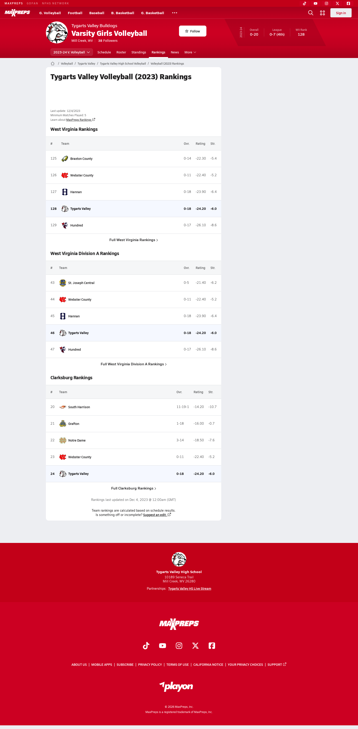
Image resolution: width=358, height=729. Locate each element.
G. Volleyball (50, 12)
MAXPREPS (14, 3)
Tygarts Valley (86, 63)
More (189, 52)
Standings (139, 52)
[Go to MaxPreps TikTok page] (146, 646)
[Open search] (311, 13)
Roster (121, 52)
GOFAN (32, 3)
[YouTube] (316, 3)
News (175, 52)
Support (277, 664)
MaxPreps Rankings (80, 119)
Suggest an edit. (157, 514)
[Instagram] (326, 3)
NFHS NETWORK (55, 3)
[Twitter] (337, 3)
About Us (79, 664)
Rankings (158, 52)
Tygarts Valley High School (179, 563)
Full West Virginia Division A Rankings (133, 363)
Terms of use (177, 664)
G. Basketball (152, 12)
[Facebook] (348, 3)
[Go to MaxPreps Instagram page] (179, 646)
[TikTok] (305, 3)
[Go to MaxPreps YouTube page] (162, 646)
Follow (192, 31)
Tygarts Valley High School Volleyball (123, 63)
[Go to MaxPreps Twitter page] (195, 646)
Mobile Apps (101, 664)
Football (75, 12)
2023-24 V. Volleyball (71, 52)
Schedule (104, 52)
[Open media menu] (323, 13)
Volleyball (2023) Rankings (167, 63)
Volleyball (67, 63)
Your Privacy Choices (245, 665)
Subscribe (125, 664)
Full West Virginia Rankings (133, 239)
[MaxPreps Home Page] (52, 63)
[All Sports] (175, 13)
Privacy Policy (150, 664)
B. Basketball (122, 12)
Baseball (96, 12)
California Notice (208, 664)
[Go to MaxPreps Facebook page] (212, 646)
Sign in (341, 13)
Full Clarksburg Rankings (133, 488)
